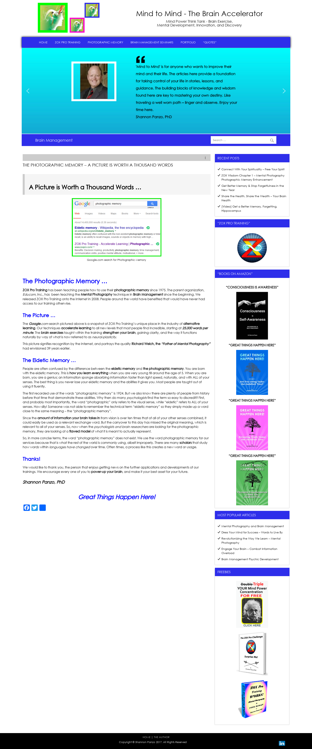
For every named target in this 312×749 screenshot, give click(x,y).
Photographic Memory (105, 42)
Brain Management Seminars (152, 42)
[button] (28, 91)
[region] (156, 91)
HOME (146, 737)
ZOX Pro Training (67, 42)
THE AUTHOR (162, 737)
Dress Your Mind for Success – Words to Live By (252, 532)
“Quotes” (209, 42)
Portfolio (188, 42)
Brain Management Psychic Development (250, 559)
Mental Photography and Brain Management (252, 526)
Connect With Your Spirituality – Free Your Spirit (253, 169)
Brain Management (54, 140)
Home (43, 42)
